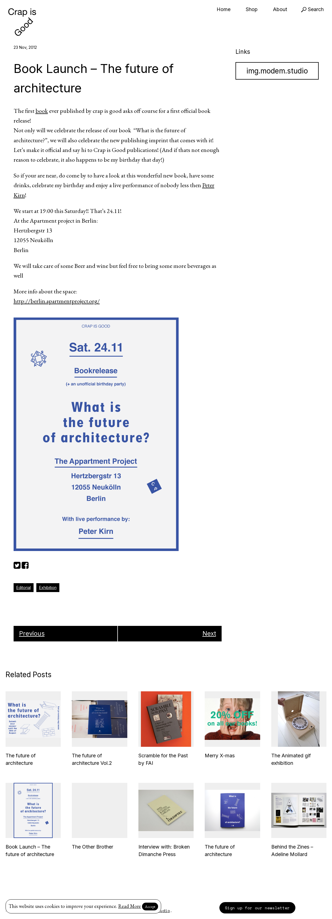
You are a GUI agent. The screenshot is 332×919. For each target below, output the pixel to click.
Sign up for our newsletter (257, 908)
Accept (150, 906)
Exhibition (48, 587)
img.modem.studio (277, 71)
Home (223, 9)
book (42, 111)
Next (209, 633)
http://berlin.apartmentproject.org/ (57, 301)
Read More (129, 906)
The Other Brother (92, 847)
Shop (252, 9)
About (280, 9)
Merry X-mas (220, 755)
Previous (32, 633)
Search (312, 9)
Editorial (23, 587)
